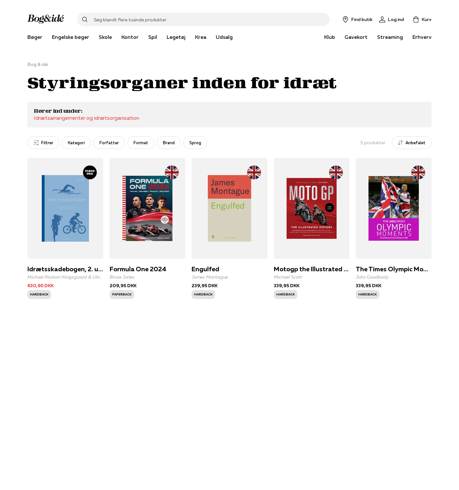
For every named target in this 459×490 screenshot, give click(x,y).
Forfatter (109, 142)
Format (141, 142)
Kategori (76, 142)
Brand (169, 142)
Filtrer (43, 142)
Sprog (195, 142)
